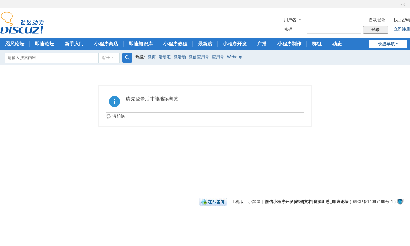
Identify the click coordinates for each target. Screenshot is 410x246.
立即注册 (402, 29)
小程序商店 (106, 43)
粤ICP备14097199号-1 (372, 201)
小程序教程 (175, 43)
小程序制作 (289, 43)
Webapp (234, 57)
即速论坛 (44, 43)
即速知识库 (141, 43)
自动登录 (374, 19)
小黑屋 (254, 201)
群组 (317, 43)
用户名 (290, 19)
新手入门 (74, 43)
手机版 (237, 201)
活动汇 (165, 57)
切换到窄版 (403, 5)
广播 (262, 43)
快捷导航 (386, 44)
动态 (337, 43)
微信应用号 (199, 57)
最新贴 (205, 43)
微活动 (180, 57)
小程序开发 (235, 43)
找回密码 (402, 19)
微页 (152, 57)
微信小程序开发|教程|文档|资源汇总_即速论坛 (306, 201)
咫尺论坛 (14, 43)
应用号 (218, 57)
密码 (288, 29)
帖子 (106, 57)
